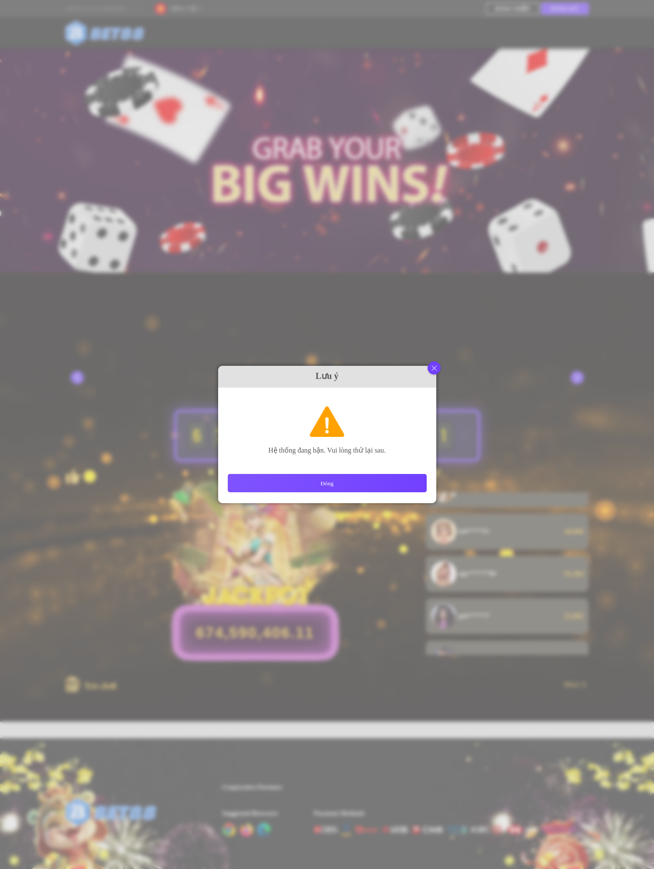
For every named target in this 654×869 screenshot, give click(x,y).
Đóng (327, 483)
